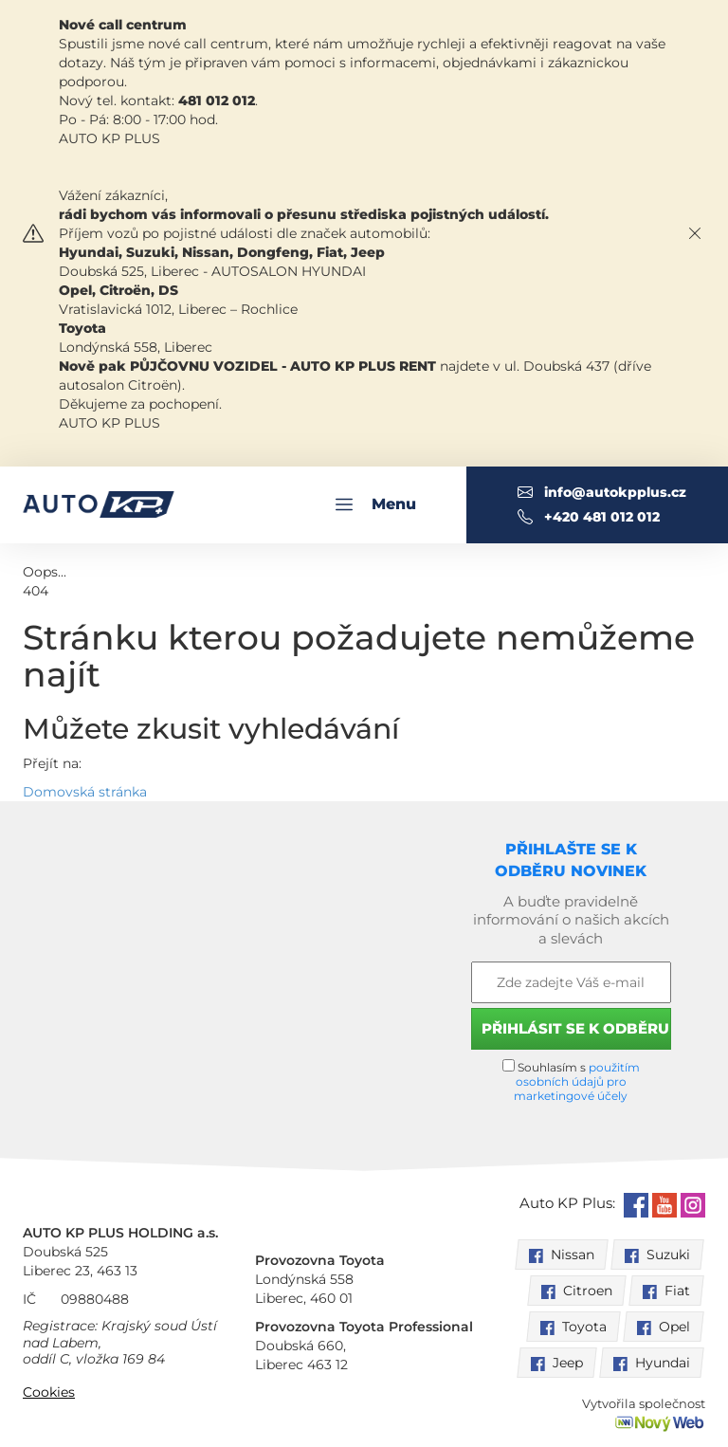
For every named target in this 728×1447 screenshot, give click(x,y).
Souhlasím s (571, 1081)
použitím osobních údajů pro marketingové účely (577, 1081)
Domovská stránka (85, 791)
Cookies (49, 1392)
